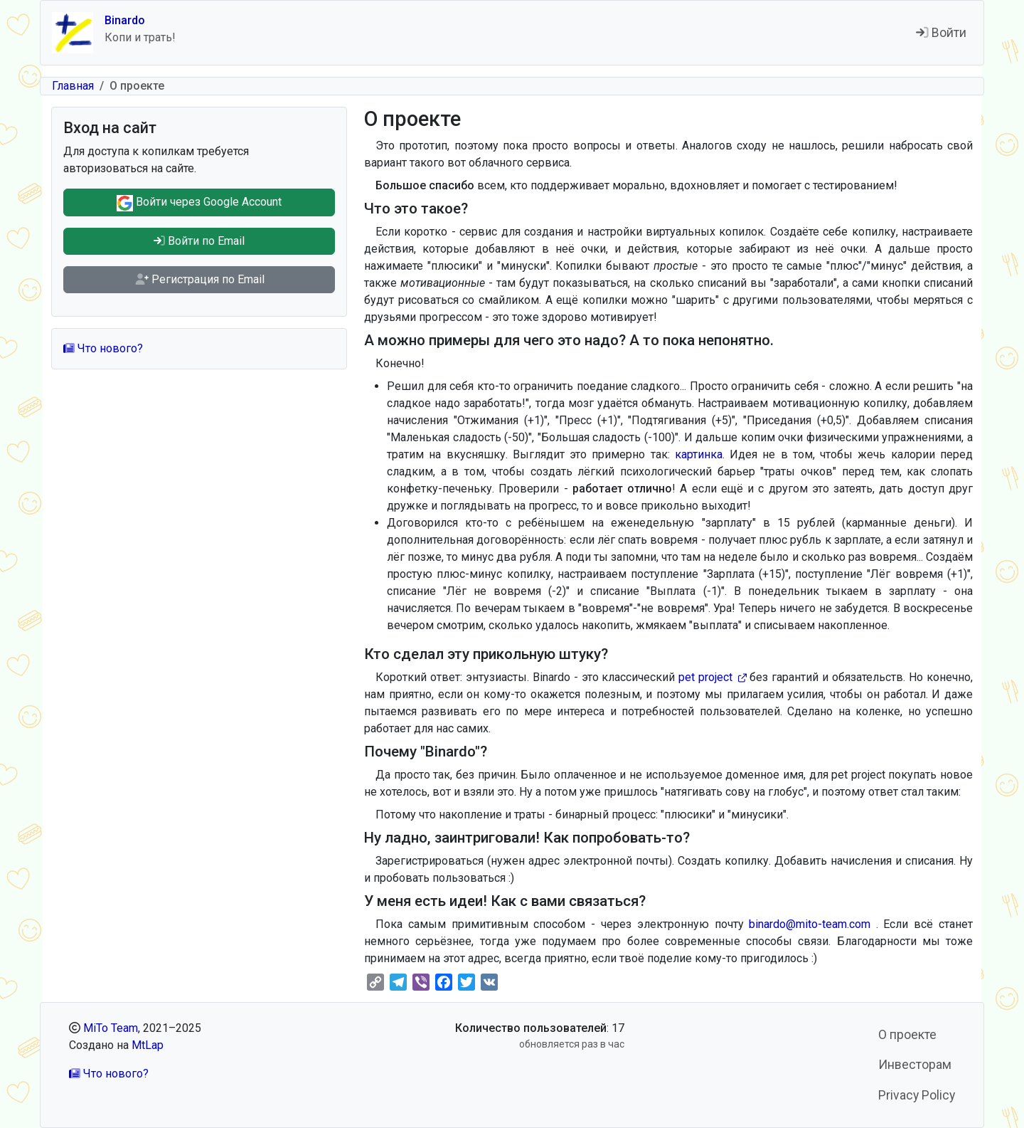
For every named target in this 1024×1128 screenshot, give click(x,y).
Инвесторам (914, 1065)
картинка (698, 454)
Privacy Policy (916, 1095)
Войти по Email (199, 241)
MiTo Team (110, 1028)
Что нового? (103, 348)
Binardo (125, 20)
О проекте (907, 1035)
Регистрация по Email (199, 279)
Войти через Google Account (199, 203)
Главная (73, 86)
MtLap (148, 1045)
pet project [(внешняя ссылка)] (712, 677)
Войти (941, 33)
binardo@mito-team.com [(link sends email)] (812, 924)
